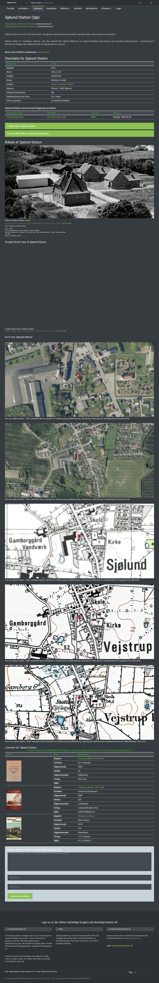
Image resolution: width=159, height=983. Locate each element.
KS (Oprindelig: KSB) (56, 117)
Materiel (64, 8)
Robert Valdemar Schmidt (62, 84)
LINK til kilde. (66, 223)
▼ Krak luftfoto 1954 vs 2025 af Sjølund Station (28, 133)
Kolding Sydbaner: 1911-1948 (91, 787)
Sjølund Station (43, 52)
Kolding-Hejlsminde (15, 117)
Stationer (38, 8)
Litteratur (105, 8)
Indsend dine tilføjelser (20, 896)
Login (118, 8)
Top (130, 972)
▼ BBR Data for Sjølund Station (21, 126)
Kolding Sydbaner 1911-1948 (91, 759)
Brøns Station (36, 3)
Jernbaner (23, 8)
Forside (10, 8)
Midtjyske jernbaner (86, 816)
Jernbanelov (91, 8)
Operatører (51, 8)
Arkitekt (78, 8)
